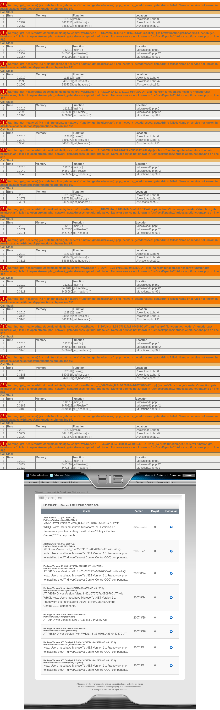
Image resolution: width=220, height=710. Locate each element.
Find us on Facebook (39, 475)
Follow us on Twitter (62, 475)
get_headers (80, 25)
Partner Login (175, 475)
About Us (149, 475)
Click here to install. (80, 492)
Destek (51, 498)
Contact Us (161, 475)
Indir (60, 498)
